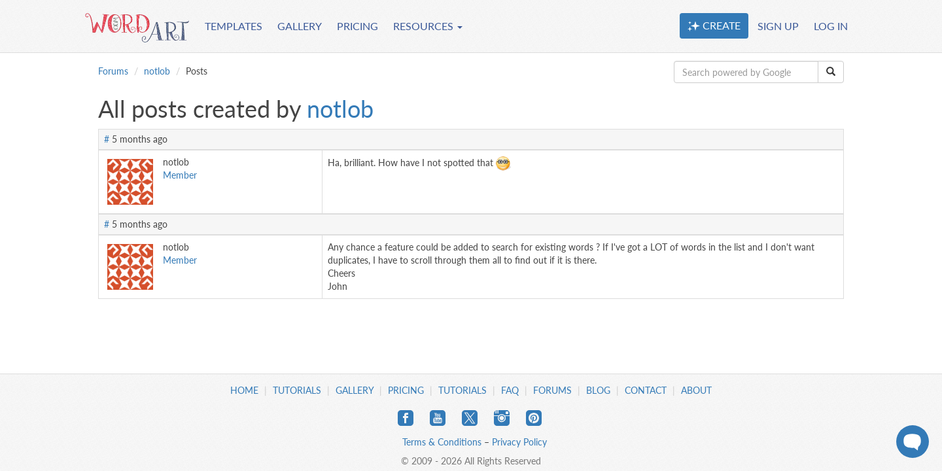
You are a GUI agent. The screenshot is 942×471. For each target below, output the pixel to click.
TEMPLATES (233, 26)
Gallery (355, 390)
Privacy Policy (519, 441)
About (696, 390)
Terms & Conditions (441, 441)
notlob (157, 71)
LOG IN (831, 26)
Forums (113, 71)
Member (180, 175)
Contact (646, 390)
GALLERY (299, 26)
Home (244, 390)
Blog (598, 390)
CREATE (714, 25)
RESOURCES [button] (427, 26)
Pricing (406, 390)
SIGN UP (778, 26)
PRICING (357, 26)
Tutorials (297, 390)
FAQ (510, 390)
